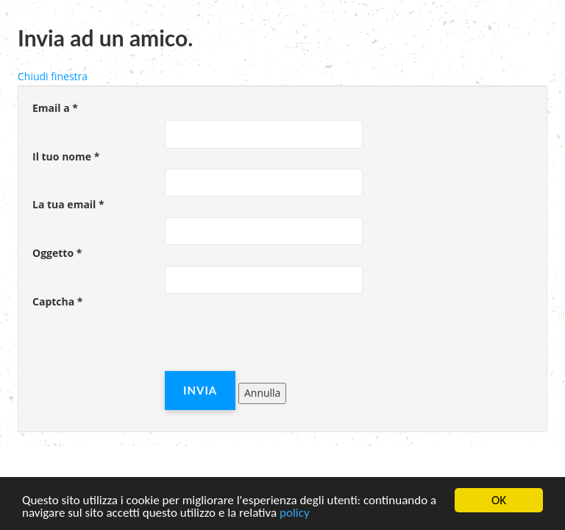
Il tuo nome (65, 156)
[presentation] (276, 342)
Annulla (262, 393)
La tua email (68, 204)
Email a (55, 108)
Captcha (57, 301)
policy (295, 513)
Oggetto (57, 253)
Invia (200, 390)
